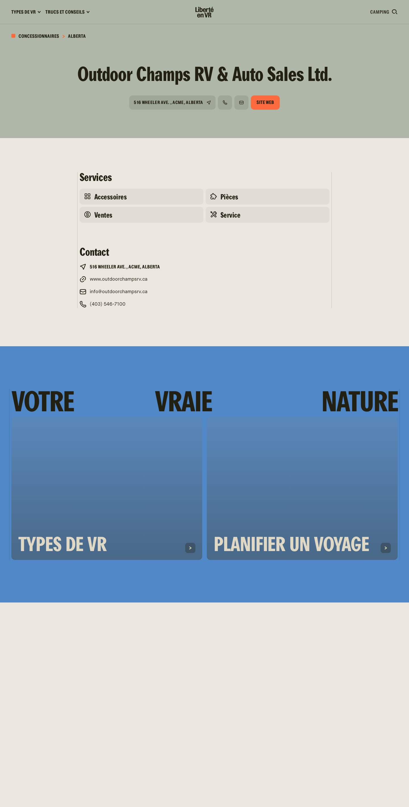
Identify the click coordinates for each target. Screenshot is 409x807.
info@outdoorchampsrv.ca (118, 291)
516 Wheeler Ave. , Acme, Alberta (168, 102)
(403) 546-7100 (108, 304)
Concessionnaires (38, 36)
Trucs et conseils (67, 12)
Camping (379, 12)
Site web (265, 102)
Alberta (77, 36)
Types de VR (26, 12)
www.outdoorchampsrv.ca (118, 279)
